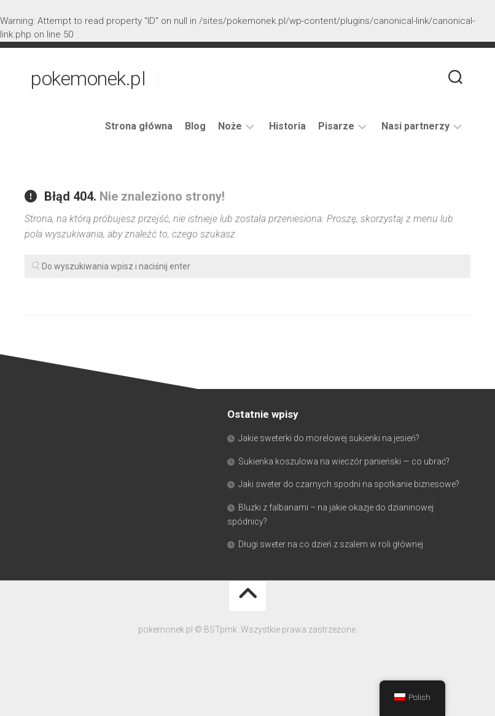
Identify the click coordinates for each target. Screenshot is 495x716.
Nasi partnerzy (415, 126)
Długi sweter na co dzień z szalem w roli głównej (330, 544)
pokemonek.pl (88, 78)
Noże (230, 126)
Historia (287, 126)
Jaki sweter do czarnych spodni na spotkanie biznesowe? (348, 484)
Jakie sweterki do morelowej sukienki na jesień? (328, 438)
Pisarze (336, 126)
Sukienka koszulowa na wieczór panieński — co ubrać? (344, 461)
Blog (195, 126)
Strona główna (139, 126)
